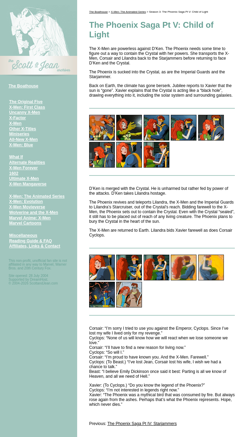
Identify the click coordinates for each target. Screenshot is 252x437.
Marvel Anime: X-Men (30, 218)
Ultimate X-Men (24, 178)
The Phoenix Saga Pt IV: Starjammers (142, 423)
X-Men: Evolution (26, 201)
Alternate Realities (27, 162)
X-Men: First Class (27, 107)
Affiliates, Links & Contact (34, 246)
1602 (14, 173)
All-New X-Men (23, 139)
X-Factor (17, 118)
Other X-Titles (22, 128)
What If (16, 157)
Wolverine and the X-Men (33, 212)
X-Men (15, 123)
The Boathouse (23, 86)
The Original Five (26, 101)
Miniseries (19, 134)
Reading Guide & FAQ (30, 241)
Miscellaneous (23, 235)
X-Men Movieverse (27, 207)
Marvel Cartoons (25, 223)
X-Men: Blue (21, 145)
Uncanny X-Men (24, 112)
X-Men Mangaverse (28, 184)
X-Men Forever (23, 168)
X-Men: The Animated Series (37, 196)
